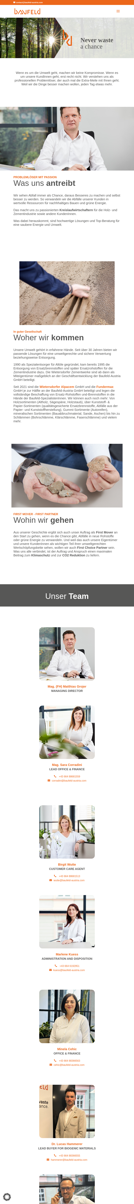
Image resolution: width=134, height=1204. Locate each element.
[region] (67, 38)
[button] (7, 1197)
